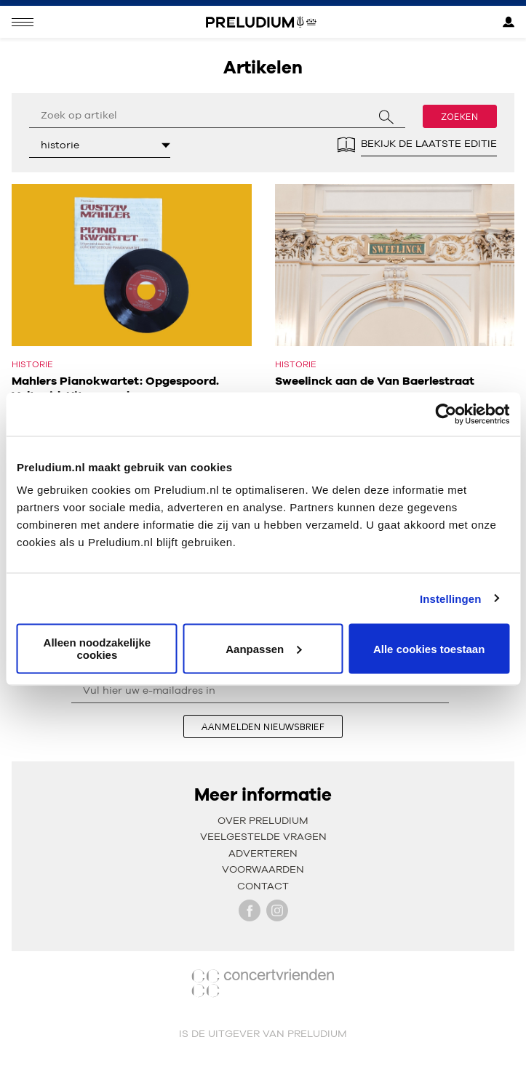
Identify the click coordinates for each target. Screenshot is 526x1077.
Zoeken (460, 116)
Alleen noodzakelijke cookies (97, 648)
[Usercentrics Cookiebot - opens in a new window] (445, 414)
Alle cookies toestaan (429, 648)
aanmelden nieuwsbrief (263, 726)
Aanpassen (263, 648)
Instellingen (451, 598)
